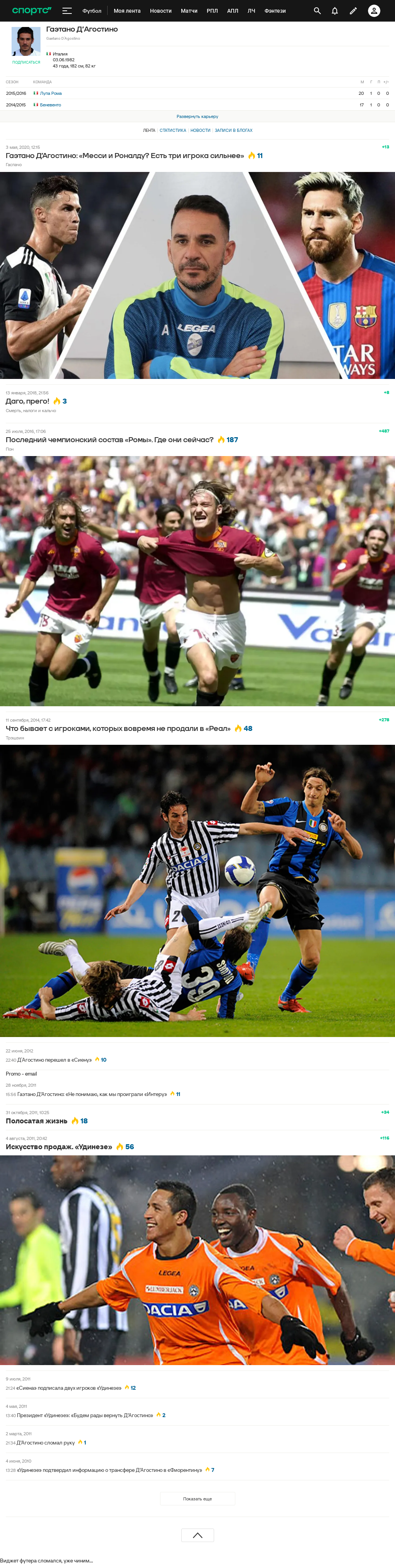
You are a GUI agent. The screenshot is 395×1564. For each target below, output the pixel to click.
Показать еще (197, 1499)
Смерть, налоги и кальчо (31, 410)
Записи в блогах (233, 130)
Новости (201, 130)
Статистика (173, 130)
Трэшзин (15, 738)
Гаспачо (14, 164)
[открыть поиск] (317, 11)
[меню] (67, 10)
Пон (10, 449)
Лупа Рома (48, 93)
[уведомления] (335, 11)
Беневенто (47, 105)
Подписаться (26, 62)
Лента (149, 130)
